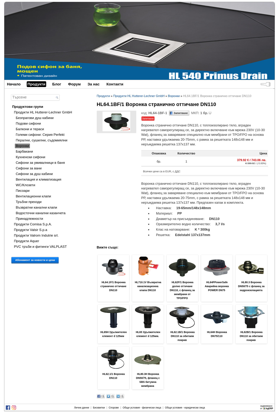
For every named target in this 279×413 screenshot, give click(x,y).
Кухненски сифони (30, 157)
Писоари (23, 191)
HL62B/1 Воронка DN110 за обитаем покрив (251, 336)
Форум (74, 84)
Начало (14, 84)
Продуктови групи (27, 107)
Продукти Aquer (26, 241)
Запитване (181, 112)
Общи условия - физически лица (142, 407)
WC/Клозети (25, 185)
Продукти (36, 84)
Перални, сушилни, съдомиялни (41, 140)
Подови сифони (28, 123)
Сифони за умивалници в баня (40, 163)
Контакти (114, 84)
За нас (94, 84)
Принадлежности (29, 218)
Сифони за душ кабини (34, 174)
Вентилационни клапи (33, 196)
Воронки (22, 146)
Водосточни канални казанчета (41, 213)
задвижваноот (267, 407)
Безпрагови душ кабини (35, 118)
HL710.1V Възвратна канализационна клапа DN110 (148, 286)
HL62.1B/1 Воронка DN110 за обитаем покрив (182, 336)
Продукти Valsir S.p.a (30, 230)
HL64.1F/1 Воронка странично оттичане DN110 (113, 286)
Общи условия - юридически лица (185, 407)
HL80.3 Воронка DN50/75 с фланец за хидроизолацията (251, 286)
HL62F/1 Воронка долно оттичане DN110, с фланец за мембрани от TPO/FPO (182, 290)
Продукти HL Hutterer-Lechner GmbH (43, 112)
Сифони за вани (29, 168)
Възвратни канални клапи (36, 207)
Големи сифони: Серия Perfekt (40, 135)
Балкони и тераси (30, 129)
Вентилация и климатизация (38, 179)
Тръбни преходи (29, 202)
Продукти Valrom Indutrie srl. (36, 235)
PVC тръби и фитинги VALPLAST (40, 246)
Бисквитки (99, 407)
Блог (56, 84)
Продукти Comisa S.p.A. (33, 224)
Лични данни (81, 407)
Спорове (114, 407)
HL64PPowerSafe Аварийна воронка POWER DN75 (217, 286)
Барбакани (24, 151)
